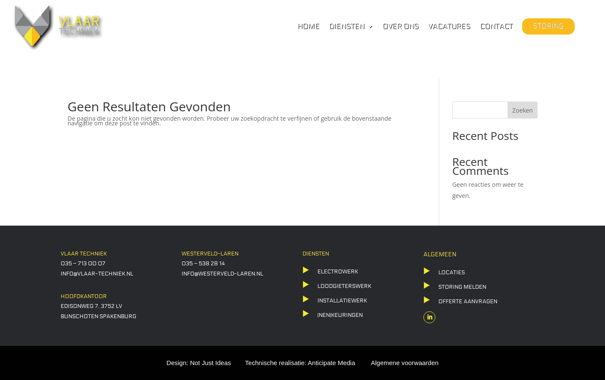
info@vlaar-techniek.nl (97, 273)
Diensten (346, 27)
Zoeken (522, 110)
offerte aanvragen (467, 301)
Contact (496, 27)
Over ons (400, 27)
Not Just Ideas (210, 362)
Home (308, 27)
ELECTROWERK (337, 271)
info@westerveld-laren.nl (222, 273)
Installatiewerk (342, 300)
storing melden (462, 287)
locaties (451, 272)
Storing (548, 26)
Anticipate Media (331, 362)
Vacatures (449, 27)
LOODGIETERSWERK (344, 286)
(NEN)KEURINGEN (340, 315)
